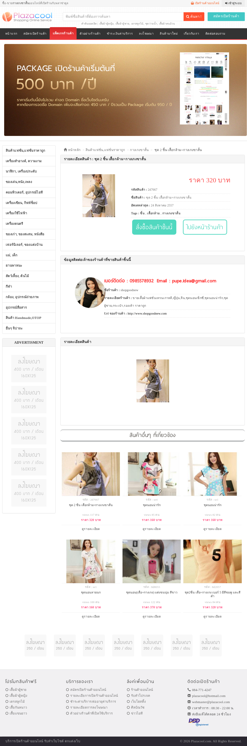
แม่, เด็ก (12, 255)
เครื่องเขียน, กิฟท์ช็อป (21, 203)
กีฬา (9, 286)
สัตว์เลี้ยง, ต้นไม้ (17, 276)
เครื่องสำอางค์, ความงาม (24, 161)
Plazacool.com (201, 741)
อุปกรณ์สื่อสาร (16, 307)
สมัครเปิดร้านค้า (226, 16)
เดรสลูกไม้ (137, 23)
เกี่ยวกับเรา (191, 33)
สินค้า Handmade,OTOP (23, 318)
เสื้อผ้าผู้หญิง (106, 23)
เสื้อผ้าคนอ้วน (167, 23)
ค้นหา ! (193, 16)
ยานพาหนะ (14, 265)
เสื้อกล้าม (153, 213)
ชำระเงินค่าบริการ (120, 33)
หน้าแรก (11, 33)
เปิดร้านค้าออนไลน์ (205, 3)
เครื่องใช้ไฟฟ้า (16, 213)
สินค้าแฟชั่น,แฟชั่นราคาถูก (25, 150)
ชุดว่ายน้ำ (151, 23)
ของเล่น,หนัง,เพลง (19, 182)
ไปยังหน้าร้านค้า (205, 227)
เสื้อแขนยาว (16, 713)
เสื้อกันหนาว (16, 707)
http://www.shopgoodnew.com (147, 313)
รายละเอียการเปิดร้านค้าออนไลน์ (92, 695)
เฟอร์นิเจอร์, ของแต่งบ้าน (24, 244)
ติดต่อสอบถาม (215, 33)
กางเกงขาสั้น (139, 150)
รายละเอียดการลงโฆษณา (86, 707)
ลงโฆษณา (146, 33)
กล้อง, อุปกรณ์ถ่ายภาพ (22, 297)
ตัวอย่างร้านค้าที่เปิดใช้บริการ (89, 713)
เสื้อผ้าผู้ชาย (123, 23)
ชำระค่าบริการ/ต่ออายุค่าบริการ (91, 701)
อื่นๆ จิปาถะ (14, 328)
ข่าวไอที (135, 713)
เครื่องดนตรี (14, 223)
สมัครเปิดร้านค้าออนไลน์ (86, 689)
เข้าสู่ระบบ (233, 3)
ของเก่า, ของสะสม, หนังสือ (25, 234)
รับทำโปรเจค (138, 695)
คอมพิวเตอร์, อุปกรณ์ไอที (24, 192)
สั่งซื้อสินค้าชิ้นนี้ (154, 227)
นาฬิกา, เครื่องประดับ (21, 171)
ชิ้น (142, 213)
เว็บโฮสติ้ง (136, 701)
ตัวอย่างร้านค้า (90, 33)
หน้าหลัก (72, 150)
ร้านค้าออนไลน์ (140, 689)
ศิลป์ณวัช (136, 707)
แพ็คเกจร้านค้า (63, 33)
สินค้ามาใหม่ (169, 33)
